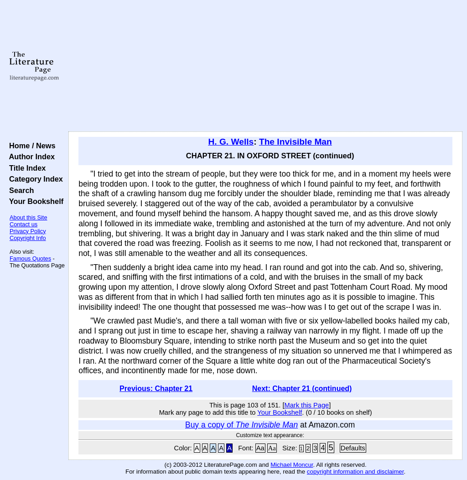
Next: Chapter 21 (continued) (302, 388)
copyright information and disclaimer (355, 471)
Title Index (25, 168)
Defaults (353, 448)
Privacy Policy (28, 231)
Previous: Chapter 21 (155, 388)
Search (19, 190)
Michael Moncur (291, 464)
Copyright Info (28, 238)
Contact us (23, 224)
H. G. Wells (231, 141)
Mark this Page (306, 405)
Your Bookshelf (34, 201)
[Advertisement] (265, 66)
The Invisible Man (295, 141)
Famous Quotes (30, 258)
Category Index (34, 179)
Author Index (30, 156)
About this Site (28, 217)
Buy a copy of (241, 424)
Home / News (30, 145)
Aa (260, 448)
